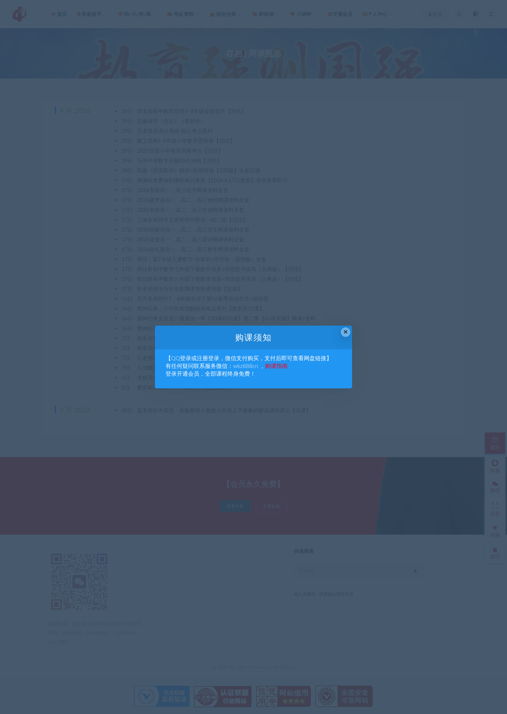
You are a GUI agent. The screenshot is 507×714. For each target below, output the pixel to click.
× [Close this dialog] (345, 331)
